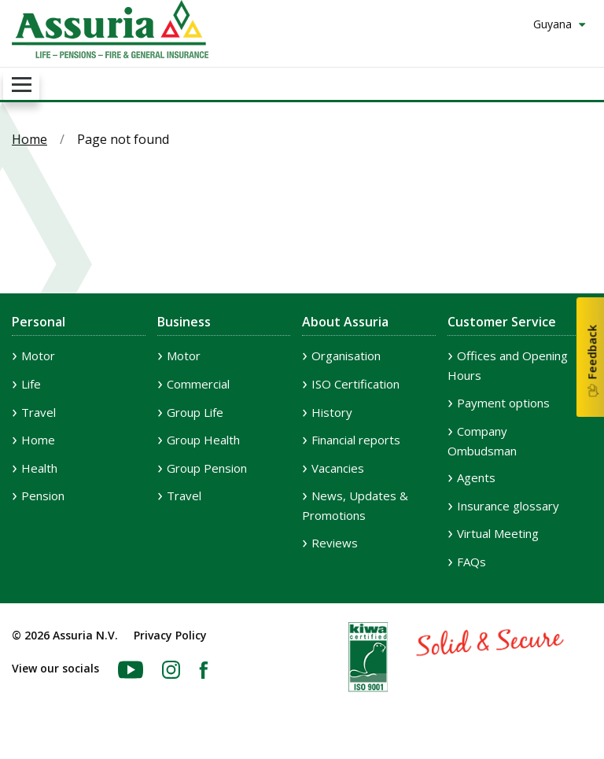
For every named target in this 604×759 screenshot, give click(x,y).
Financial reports (355, 440)
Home (29, 139)
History (331, 412)
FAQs (471, 561)
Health (39, 468)
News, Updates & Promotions (355, 505)
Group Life (195, 412)
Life (31, 384)
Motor (38, 355)
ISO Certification (355, 384)
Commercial (198, 384)
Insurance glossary (508, 506)
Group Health (203, 440)
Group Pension (207, 468)
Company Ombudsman (482, 441)
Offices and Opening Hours (507, 365)
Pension (42, 495)
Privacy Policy (170, 635)
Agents (476, 477)
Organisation (346, 355)
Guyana (554, 24)
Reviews (334, 543)
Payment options (503, 403)
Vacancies (337, 468)
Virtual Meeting (498, 533)
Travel (38, 412)
